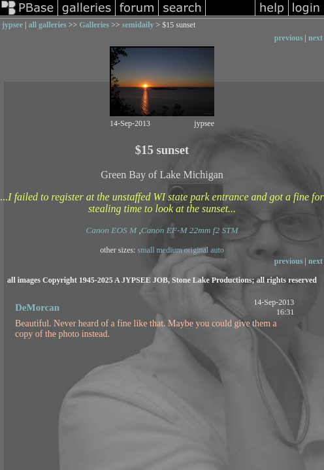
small (146, 250)
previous (288, 37)
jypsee (12, 24)
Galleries (94, 24)
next (315, 37)
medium (169, 250)
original (196, 250)
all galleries (47, 24)
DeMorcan (37, 307)
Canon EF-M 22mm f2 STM (189, 230)
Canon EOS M (111, 230)
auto (217, 250)
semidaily (138, 24)
